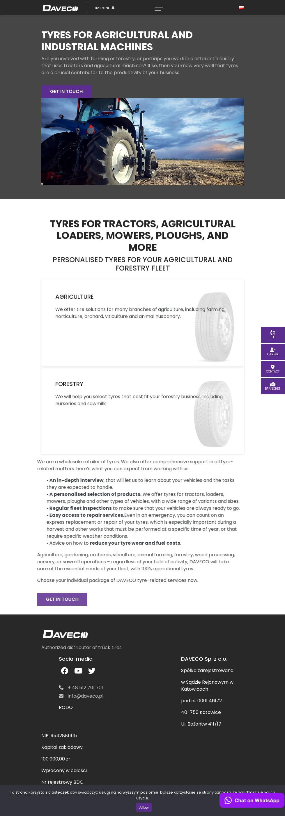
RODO (66, 707)
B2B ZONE (104, 8)
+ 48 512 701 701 (81, 687)
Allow (143, 807)
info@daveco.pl (81, 696)
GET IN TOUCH (66, 91)
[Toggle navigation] (159, 7)
